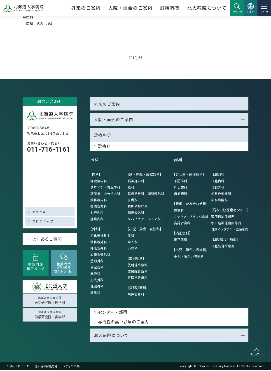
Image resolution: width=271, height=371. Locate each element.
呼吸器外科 (98, 248)
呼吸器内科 (98, 181)
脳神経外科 (136, 213)
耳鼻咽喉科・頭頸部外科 (146, 194)
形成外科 (97, 280)
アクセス (39, 211)
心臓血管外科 (100, 255)
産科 (131, 236)
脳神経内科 (136, 181)
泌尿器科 (97, 267)
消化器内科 (98, 200)
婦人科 (133, 242)
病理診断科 (136, 294)
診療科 (28, 16)
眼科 (131, 187)
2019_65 (135, 57)
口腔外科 (217, 187)
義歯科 (179, 210)
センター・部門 (112, 313)
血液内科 (97, 213)
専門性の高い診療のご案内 (123, 322)
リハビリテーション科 (144, 219)
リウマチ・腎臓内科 (105, 187)
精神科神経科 (138, 206)
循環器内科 (98, 206)
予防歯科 (180, 181)
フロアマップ (43, 221)
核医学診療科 (138, 278)
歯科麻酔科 (219, 200)
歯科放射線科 (221, 194)
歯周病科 (180, 194)
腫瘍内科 (97, 219)
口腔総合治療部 (222, 246)
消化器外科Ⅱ (100, 242)
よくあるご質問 (46, 239)
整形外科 (97, 261)
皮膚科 (133, 200)
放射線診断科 (138, 271)
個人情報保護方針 (46, 367)
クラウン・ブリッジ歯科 (191, 217)
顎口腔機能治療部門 (226, 223)
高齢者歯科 (182, 223)
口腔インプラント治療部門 (229, 230)
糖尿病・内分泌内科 (105, 194)
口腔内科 (217, 181)
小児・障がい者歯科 (189, 256)
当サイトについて (18, 367)
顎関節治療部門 (222, 217)
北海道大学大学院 (50, 300)
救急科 (95, 293)
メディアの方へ (72, 367)
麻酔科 (95, 274)
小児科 (133, 248)
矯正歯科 (180, 240)
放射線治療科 (138, 265)
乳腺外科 (97, 286)
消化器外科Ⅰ (100, 236)
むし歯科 (180, 187)
